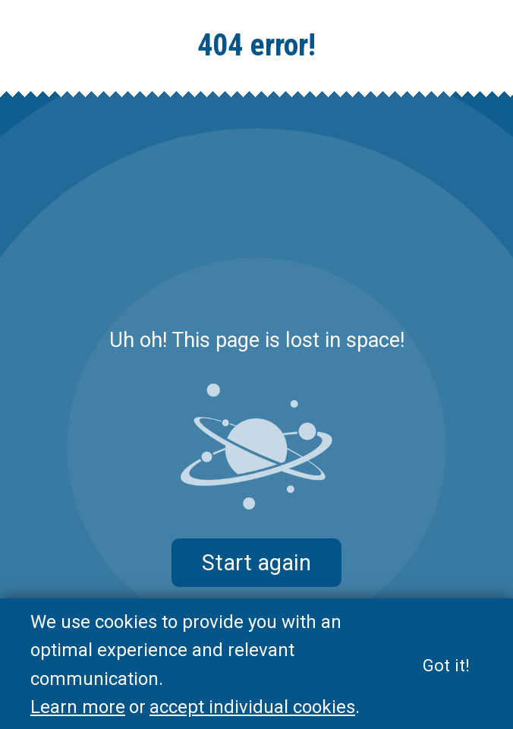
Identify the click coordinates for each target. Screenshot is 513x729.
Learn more (77, 707)
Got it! (446, 665)
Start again (256, 563)
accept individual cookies (252, 707)
